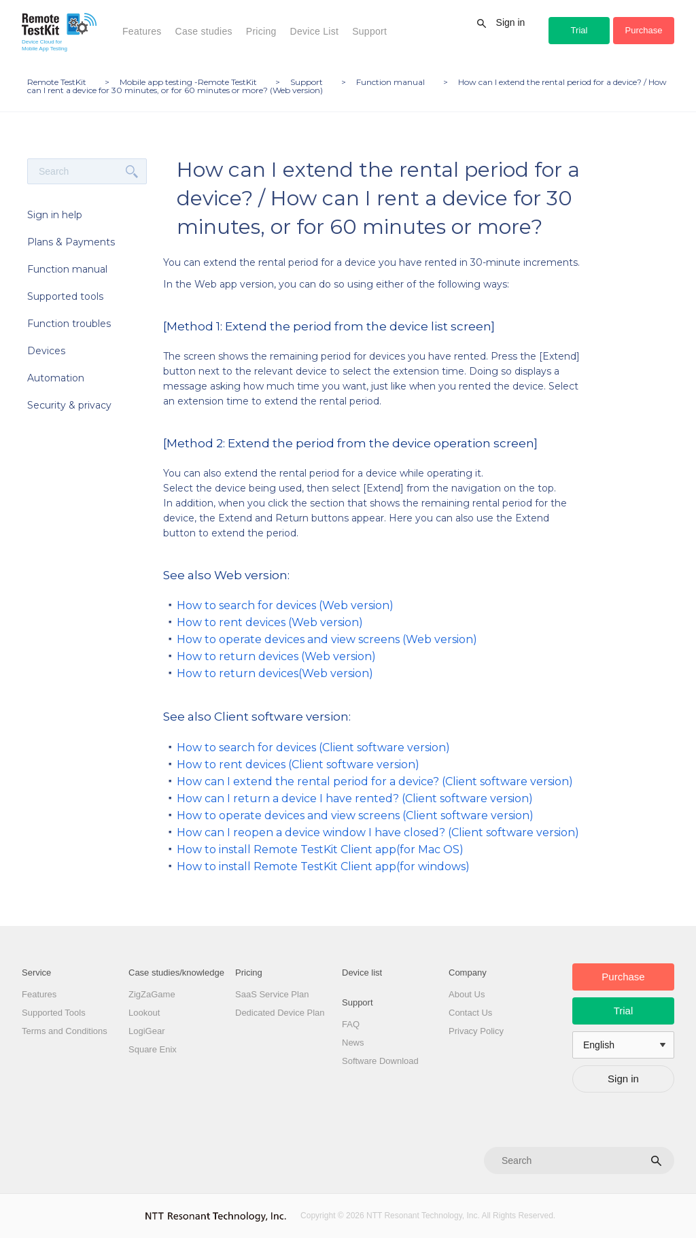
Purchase (644, 30)
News (353, 1042)
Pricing (261, 31)
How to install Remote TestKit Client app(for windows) (323, 866)
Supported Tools (54, 1013)
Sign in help (54, 215)
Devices (46, 351)
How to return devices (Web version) (276, 656)
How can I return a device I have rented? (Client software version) (355, 798)
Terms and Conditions (64, 1031)
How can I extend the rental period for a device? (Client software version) (375, 781)
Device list (362, 972)
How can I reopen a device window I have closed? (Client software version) (378, 832)
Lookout (144, 1013)
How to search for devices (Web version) (285, 605)
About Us (467, 994)
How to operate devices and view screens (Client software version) (355, 815)
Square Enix (152, 1049)
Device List (314, 31)
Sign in (510, 22)
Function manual (67, 269)
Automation (55, 378)
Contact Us (470, 1013)
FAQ (351, 1024)
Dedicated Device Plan (280, 1013)
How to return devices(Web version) (275, 673)
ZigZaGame (151, 994)
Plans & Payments (71, 242)
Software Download (380, 1061)
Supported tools (65, 296)
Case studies (203, 31)
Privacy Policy (476, 1031)
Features (142, 31)
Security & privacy (69, 405)
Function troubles (69, 323)
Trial (579, 30)
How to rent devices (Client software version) (298, 764)
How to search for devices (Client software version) (313, 747)
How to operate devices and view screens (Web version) (327, 639)
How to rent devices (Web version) (270, 622)
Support (369, 31)
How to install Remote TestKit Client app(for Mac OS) (320, 849)
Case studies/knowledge (176, 972)
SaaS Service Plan (272, 994)
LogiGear (146, 1031)
